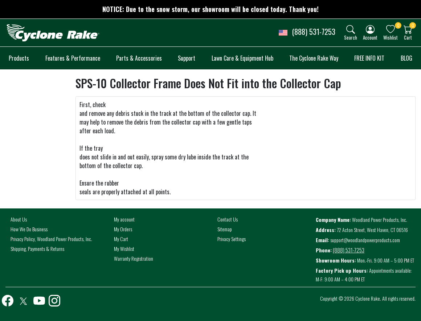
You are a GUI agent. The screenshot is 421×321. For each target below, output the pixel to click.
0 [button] (398, 25)
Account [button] (370, 37)
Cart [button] (408, 37)
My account (124, 219)
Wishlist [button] (390, 37)
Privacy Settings (231, 239)
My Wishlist (124, 248)
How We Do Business (29, 229)
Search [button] (350, 37)
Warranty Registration (133, 258)
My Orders (123, 229)
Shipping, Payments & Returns (37, 248)
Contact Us (227, 219)
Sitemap (224, 229)
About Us (19, 219)
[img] (350, 29)
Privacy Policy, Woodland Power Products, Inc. (51, 239)
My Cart (121, 239)
